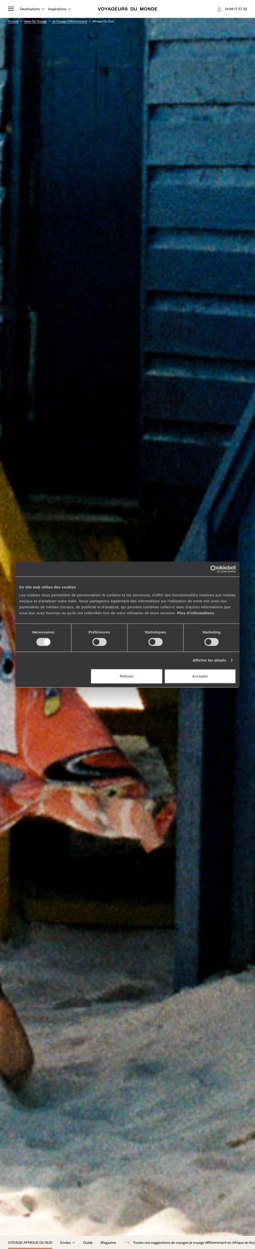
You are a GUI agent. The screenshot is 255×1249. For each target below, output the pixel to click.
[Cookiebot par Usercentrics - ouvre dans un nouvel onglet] (214, 569)
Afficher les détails (209, 660)
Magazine (108, 1242)
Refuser (127, 676)
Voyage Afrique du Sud (30, 1242)
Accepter (200, 676)
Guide (88, 1242)
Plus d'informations (195, 613)
